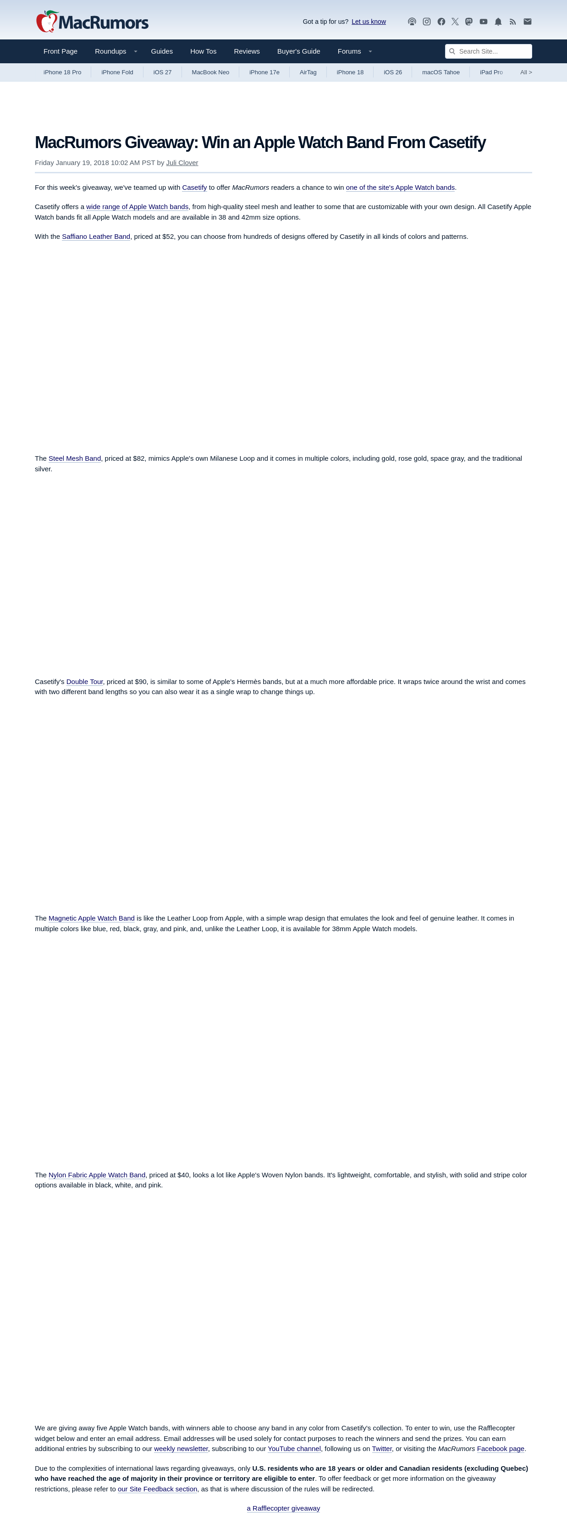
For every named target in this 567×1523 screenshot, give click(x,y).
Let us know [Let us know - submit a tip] (369, 21)
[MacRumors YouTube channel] (483, 22)
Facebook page (500, 1448)
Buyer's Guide (298, 51)
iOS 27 (163, 72)
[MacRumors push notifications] (498, 22)
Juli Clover (182, 162)
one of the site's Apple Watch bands (400, 187)
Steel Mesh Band (75, 458)
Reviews (247, 51)
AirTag (308, 72)
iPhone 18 (350, 72)
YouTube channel (294, 1448)
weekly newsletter (181, 1448)
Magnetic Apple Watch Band (92, 918)
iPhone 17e (264, 72)
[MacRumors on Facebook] (441, 22)
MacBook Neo (211, 72)
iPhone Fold (117, 72)
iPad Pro (491, 72)
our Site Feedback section (157, 1489)
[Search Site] (488, 51)
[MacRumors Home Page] (92, 22)
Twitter (382, 1448)
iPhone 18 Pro (62, 72)
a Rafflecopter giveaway (283, 1508)
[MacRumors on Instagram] (426, 22)
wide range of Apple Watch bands (137, 206)
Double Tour (84, 681)
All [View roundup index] (526, 72)
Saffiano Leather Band (96, 236)
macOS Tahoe (441, 72)
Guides (162, 51)
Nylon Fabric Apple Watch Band (97, 1175)
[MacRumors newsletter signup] (527, 22)
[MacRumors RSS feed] (512, 22)
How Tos (203, 51)
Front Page (60, 51)
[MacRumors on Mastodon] (468, 22)
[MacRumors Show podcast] (412, 22)
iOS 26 (393, 72)
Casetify (194, 187)
